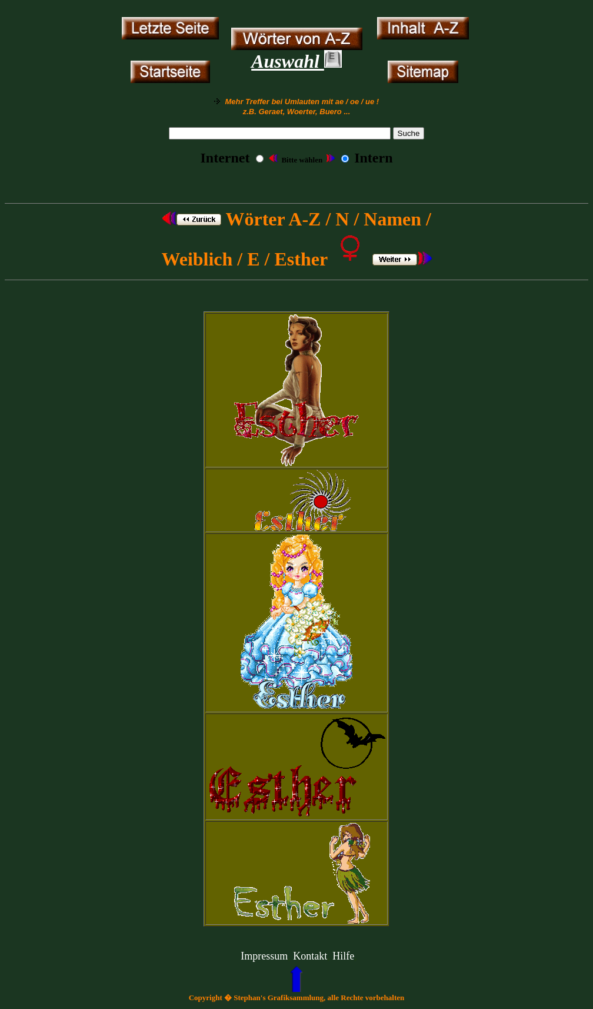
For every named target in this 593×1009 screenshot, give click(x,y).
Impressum (264, 956)
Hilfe (343, 956)
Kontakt (310, 956)
